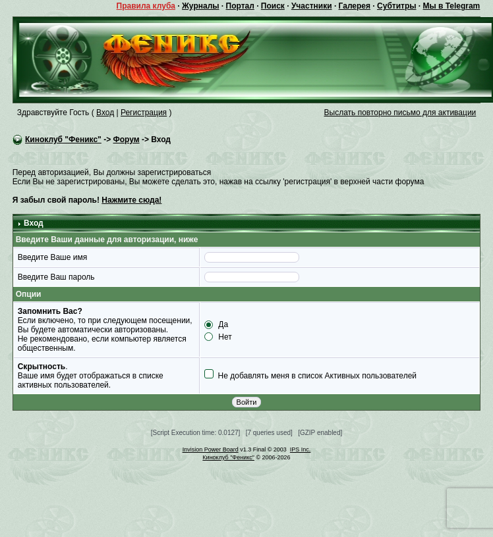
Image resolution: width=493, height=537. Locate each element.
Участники (311, 6)
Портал (240, 6)
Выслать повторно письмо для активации (400, 112)
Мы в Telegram (451, 6)
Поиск (273, 6)
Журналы (200, 6)
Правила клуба (146, 6)
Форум (126, 139)
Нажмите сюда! (131, 200)
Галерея (354, 6)
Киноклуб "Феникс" (63, 139)
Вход (105, 112)
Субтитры (396, 6)
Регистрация (144, 112)
